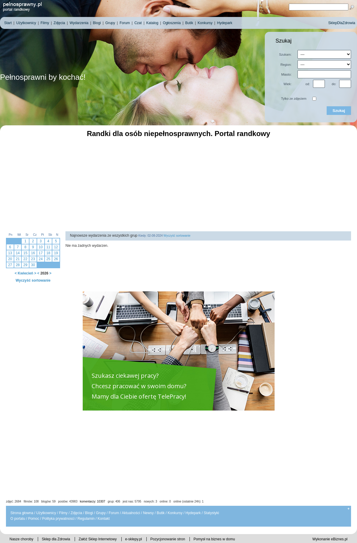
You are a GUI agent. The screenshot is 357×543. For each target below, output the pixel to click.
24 (41, 259)
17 (41, 253)
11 (48, 247)
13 (10, 253)
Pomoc (33, 519)
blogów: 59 (48, 501)
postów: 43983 (67, 501)
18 (48, 253)
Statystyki (211, 513)
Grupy (101, 513)
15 (25, 253)
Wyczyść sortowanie (32, 280)
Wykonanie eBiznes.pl (329, 539)
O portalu (17, 519)
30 (33, 265)
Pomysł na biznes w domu (214, 539)
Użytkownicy (46, 513)
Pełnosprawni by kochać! (43, 77)
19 (56, 253)
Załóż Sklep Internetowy (98, 539)
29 (25, 265)
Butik (161, 513)
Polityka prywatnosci (58, 519)
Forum (114, 513)
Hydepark (193, 513)
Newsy (148, 513)
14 (18, 253)
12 (56, 247)
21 (18, 259)
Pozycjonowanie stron (167, 539)
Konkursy (174, 513)
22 (25, 259)
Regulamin (85, 519)
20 (10, 259)
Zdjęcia (76, 513)
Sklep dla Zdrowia (56, 539)
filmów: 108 (31, 501)
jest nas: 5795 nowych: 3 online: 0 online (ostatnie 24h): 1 (163, 501)
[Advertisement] (178, 183)
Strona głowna (21, 513)
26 (56, 259)
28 (18, 265)
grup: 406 (114, 501)
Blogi (89, 513)
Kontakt (104, 519)
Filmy (63, 513)
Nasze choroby (21, 539)
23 (33, 259)
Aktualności (131, 513)
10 (41, 247)
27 (10, 265)
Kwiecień (25, 273)
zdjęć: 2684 (13, 501)
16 (33, 253)
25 (48, 259)
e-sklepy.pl (133, 539)
